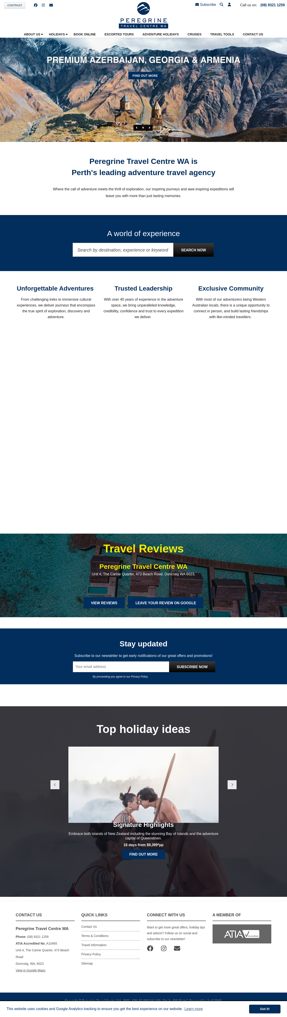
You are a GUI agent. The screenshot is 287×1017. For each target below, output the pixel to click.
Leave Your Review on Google (166, 608)
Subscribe (205, 5)
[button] (229, 4)
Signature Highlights (143, 838)
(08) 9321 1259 (272, 5)
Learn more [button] (194, 1009)
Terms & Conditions (95, 941)
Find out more (143, 868)
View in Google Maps (30, 975)
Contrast (14, 5)
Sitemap (87, 968)
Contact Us (89, 931)
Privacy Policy (139, 681)
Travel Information (94, 950)
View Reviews (103, 608)
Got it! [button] (265, 1009)
